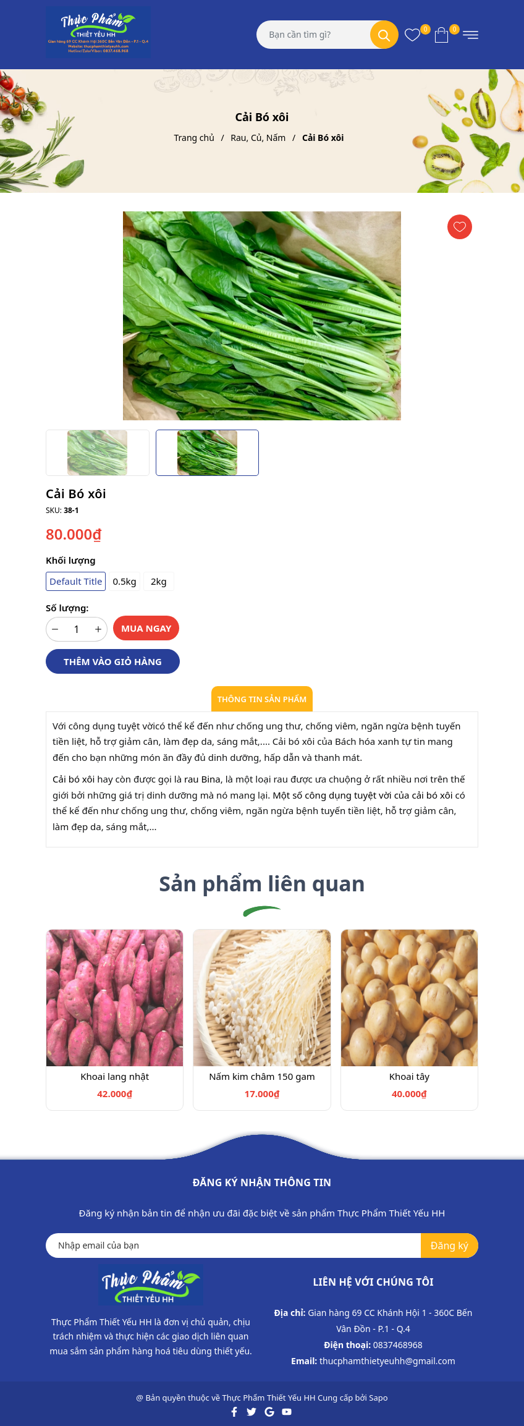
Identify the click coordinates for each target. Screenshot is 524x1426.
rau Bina (202, 779)
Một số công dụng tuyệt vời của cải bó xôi (364, 795)
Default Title (75, 581)
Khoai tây (409, 1076)
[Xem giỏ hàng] (441, 35)
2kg (159, 581)
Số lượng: (67, 607)
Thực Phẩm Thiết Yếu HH (269, 1397)
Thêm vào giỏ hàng (113, 661)
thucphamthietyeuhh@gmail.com (387, 1361)
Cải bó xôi (74, 779)
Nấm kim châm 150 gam (262, 1076)
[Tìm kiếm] (384, 34)
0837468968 (398, 1345)
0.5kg (124, 581)
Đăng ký (449, 1245)
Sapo (378, 1397)
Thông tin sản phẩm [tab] (262, 699)
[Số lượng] (77, 629)
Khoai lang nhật (114, 1076)
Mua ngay (146, 628)
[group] (262, 315)
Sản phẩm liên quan (262, 883)
